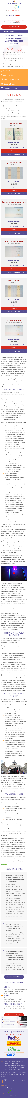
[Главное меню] (7, 31)
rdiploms (7, 1087)
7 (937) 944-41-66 (15, 10)
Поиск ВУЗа (7, 71)
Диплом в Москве (9, 84)
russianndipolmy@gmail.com (15, 21)
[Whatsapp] (15, 7)
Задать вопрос (8, 75)
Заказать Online (14, 27)
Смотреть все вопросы (14, 977)
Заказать (14, 151)
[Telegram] (18, 7)
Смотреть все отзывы (14, 1014)
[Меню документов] (9, 88)
